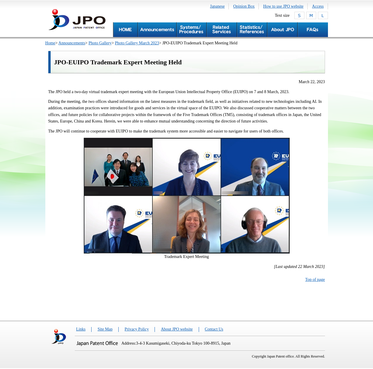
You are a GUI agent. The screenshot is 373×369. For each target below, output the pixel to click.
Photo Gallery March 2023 (137, 43)
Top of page (315, 279)
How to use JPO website (283, 6)
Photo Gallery (100, 43)
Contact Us (214, 329)
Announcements (71, 43)
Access (318, 6)
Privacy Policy (137, 329)
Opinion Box (244, 6)
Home (50, 43)
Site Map (104, 329)
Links (81, 329)
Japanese (217, 6)
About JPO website (177, 329)
